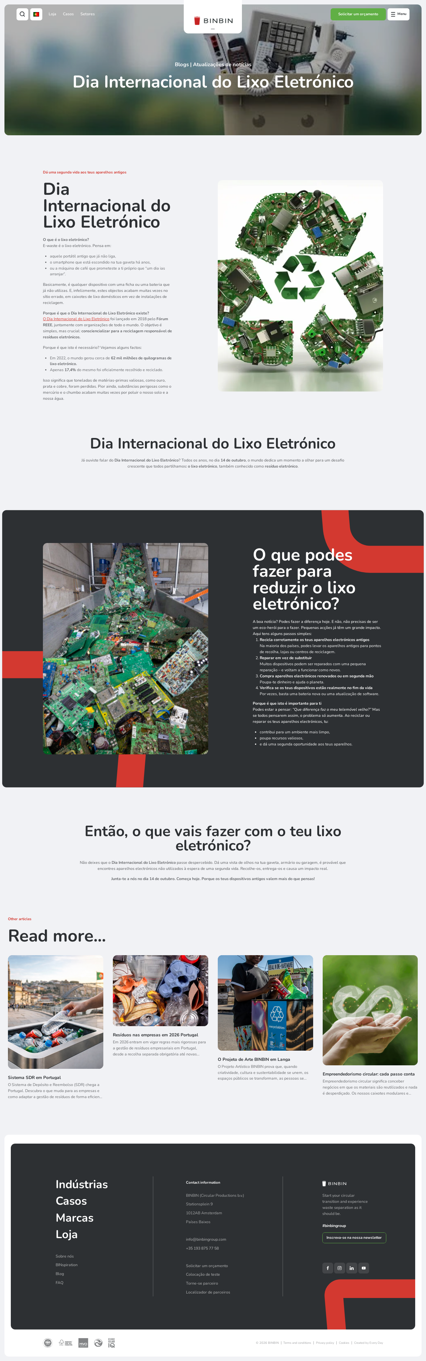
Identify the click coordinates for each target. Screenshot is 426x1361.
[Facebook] (327, 1268)
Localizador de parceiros (208, 1292)
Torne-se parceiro (202, 1283)
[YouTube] (363, 1268)
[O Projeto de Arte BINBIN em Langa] (265, 1033)
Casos (68, 14)
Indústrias (82, 1184)
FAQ (60, 1282)
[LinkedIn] (351, 1268)
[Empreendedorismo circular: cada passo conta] (370, 1035)
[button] (213, 29)
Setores (87, 14)
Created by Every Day (368, 1343)
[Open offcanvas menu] (398, 14)
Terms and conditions (297, 1343)
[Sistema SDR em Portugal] (55, 1033)
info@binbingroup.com (206, 1239)
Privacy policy (325, 1343)
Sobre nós (65, 1256)
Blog (60, 1273)
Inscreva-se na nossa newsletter (354, 1237)
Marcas (74, 1218)
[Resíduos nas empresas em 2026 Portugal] (160, 1033)
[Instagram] (339, 1268)
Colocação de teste (203, 1274)
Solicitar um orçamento (358, 14)
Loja (52, 14)
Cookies (344, 1343)
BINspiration (67, 1264)
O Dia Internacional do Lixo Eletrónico (76, 318)
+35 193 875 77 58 (202, 1248)
